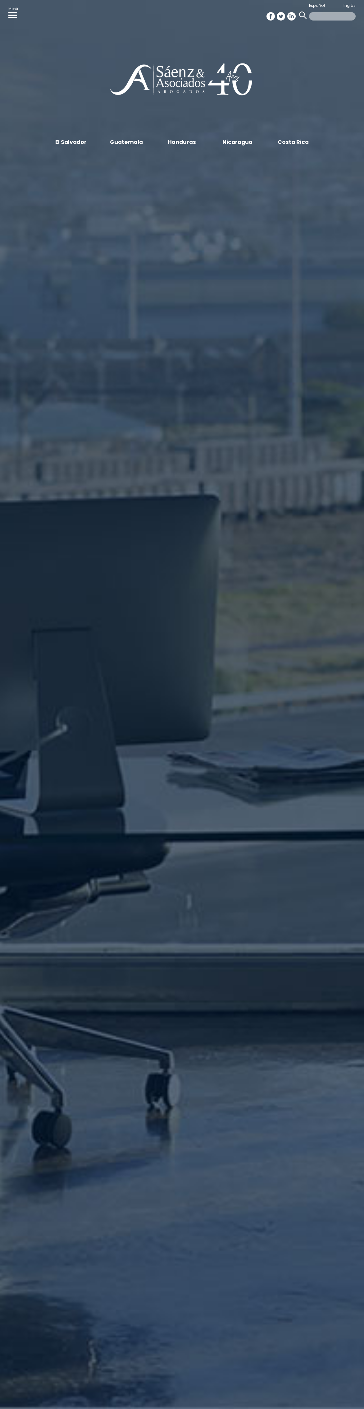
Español (317, 5)
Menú (13, 12)
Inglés (350, 5)
